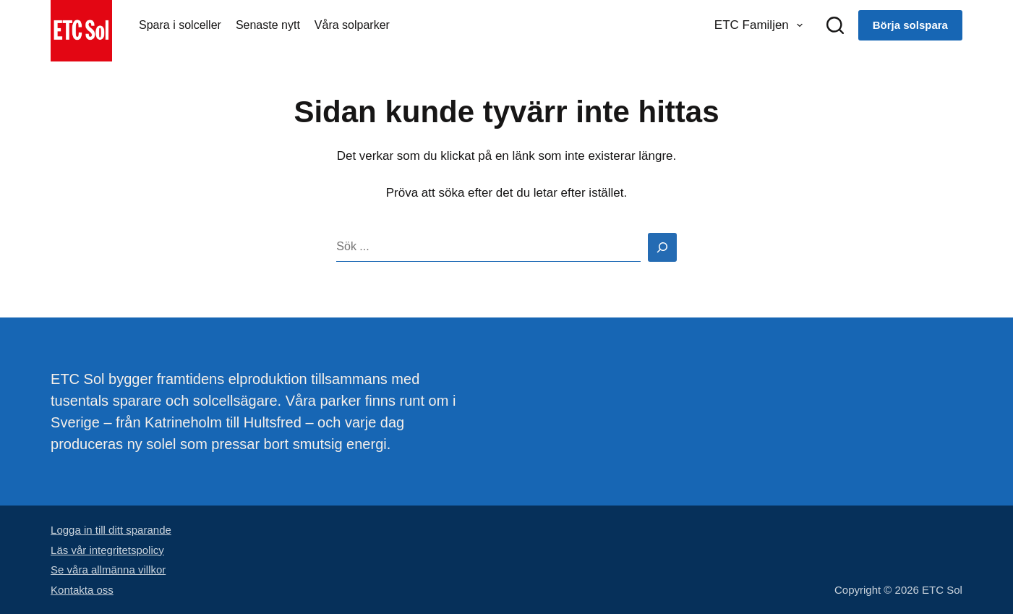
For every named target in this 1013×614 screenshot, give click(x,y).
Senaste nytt (268, 25)
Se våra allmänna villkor (108, 569)
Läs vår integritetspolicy (107, 550)
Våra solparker (352, 25)
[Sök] (835, 25)
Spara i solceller (180, 25)
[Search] (662, 247)
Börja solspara (910, 25)
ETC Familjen (761, 25)
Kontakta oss (82, 590)
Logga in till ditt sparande (111, 530)
